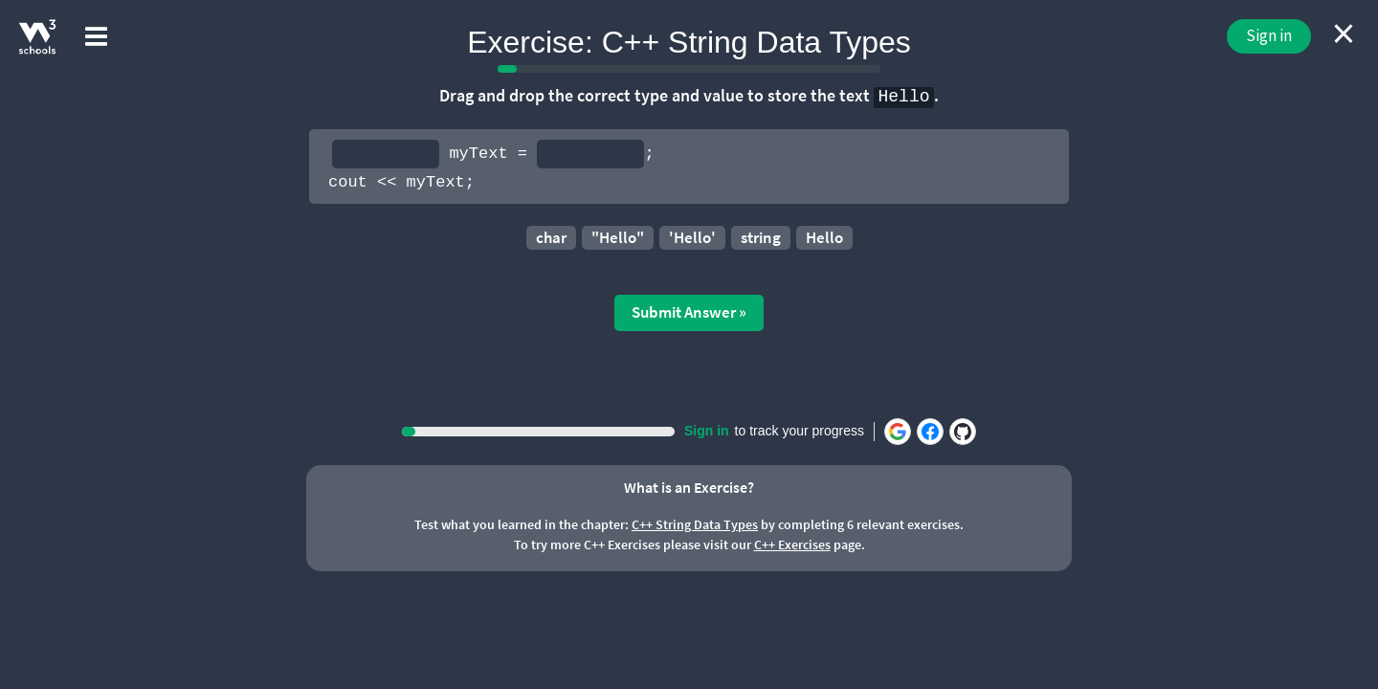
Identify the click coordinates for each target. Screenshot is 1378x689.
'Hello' (692, 237)
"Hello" (617, 237)
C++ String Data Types (695, 524)
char (551, 237)
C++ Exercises (792, 544)
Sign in (1269, 35)
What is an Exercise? (689, 487)
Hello (824, 237)
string (761, 237)
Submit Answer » (689, 311)
